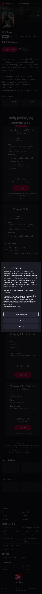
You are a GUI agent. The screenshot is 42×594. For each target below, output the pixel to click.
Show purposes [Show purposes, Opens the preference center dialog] (21, 314)
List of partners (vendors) (12, 307)
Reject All (21, 320)
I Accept (21, 326)
